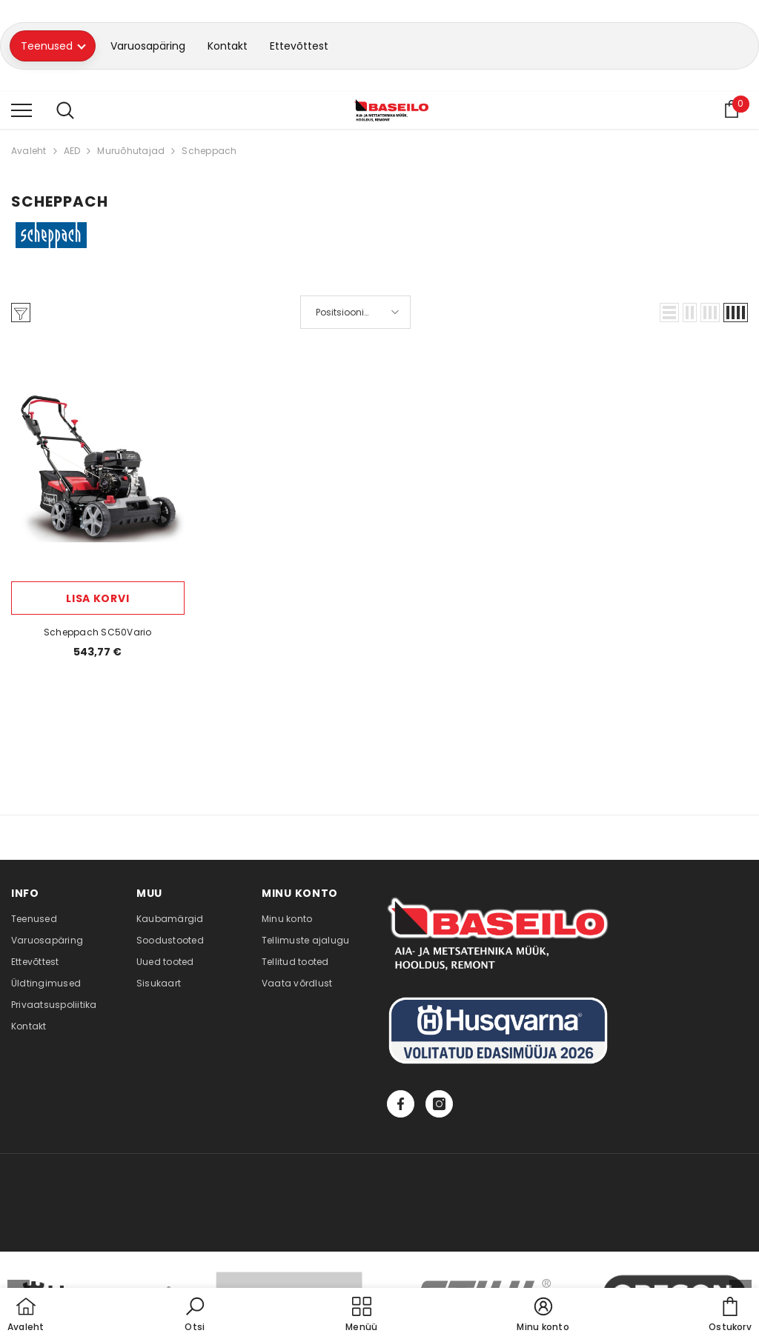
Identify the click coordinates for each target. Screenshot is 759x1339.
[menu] (21, 109)
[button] (669, 312)
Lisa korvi (97, 598)
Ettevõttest (299, 46)
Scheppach (209, 150)
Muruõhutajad (131, 150)
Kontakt (228, 46)
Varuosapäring (147, 46)
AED (72, 150)
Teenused (53, 46)
